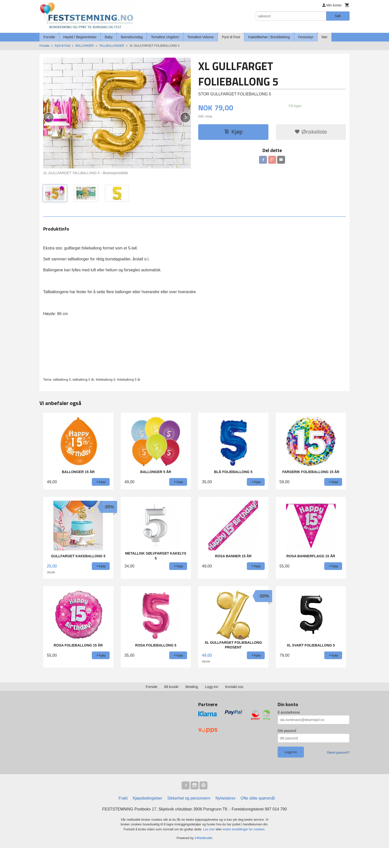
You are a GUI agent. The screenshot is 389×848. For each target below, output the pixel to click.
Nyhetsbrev (225, 798)
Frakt (123, 798)
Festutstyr (305, 37)
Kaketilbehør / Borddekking (269, 37)
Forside (49, 37)
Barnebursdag (132, 37)
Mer (324, 37)
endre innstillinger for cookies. (244, 829)
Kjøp (233, 132)
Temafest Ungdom (165, 37)
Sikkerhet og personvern (188, 798)
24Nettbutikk (203, 838)
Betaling (191, 687)
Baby (109, 37)
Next (190, 117)
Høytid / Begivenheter (80, 37)
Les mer (209, 829)
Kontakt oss (234, 687)
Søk (338, 16)
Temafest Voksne (200, 37)
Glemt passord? (338, 752)
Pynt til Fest (231, 37)
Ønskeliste (310, 132)
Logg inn (211, 687)
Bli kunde (171, 687)
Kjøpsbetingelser (147, 798)
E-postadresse (289, 712)
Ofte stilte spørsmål (258, 798)
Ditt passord (287, 731)
